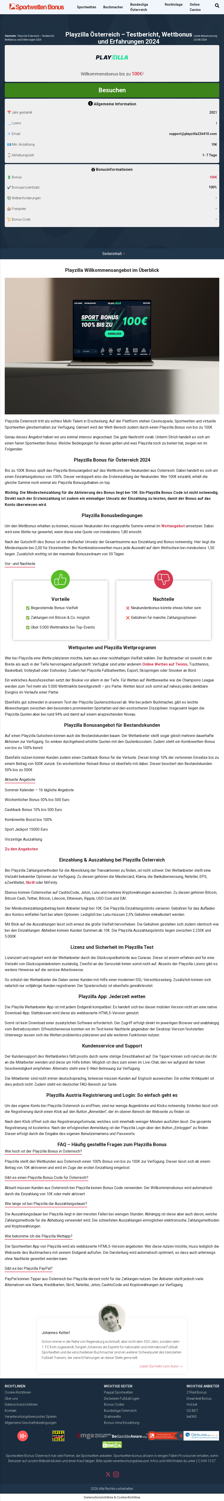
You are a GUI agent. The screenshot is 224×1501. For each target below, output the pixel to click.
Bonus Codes (114, 1404)
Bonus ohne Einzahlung (121, 1423)
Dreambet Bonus (199, 1398)
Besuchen (112, 90)
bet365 (192, 1416)
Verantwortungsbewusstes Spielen (31, 1416)
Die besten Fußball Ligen (121, 1398)
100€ (213, 177)
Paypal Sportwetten (118, 1392)
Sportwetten (86, 7)
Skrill (30, 882)
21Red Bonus (197, 1392)
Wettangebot (173, 526)
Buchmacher (113, 7)
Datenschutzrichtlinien (21, 1404)
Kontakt (10, 1411)
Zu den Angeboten (21, 849)
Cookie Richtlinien (18, 1392)
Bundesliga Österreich (139, 7)
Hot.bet (192, 1404)
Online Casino (195, 7)
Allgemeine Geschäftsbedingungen (30, 1423)
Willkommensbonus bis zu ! (112, 74)
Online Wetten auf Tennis (165, 664)
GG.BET (192, 1411)
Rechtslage (174, 4)
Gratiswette (112, 1416)
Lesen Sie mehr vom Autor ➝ (161, 1366)
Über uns (11, 1398)
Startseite (10, 36)
